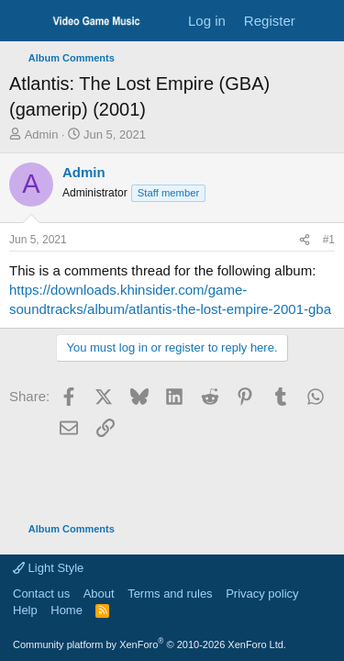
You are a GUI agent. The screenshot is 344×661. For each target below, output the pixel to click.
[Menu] (25, 21)
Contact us (41, 593)
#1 (329, 239)
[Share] (304, 240)
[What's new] (322, 21)
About (99, 593)
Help (25, 610)
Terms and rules (170, 593)
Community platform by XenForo (149, 644)
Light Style (48, 568)
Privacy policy (262, 593)
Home (66, 610)
